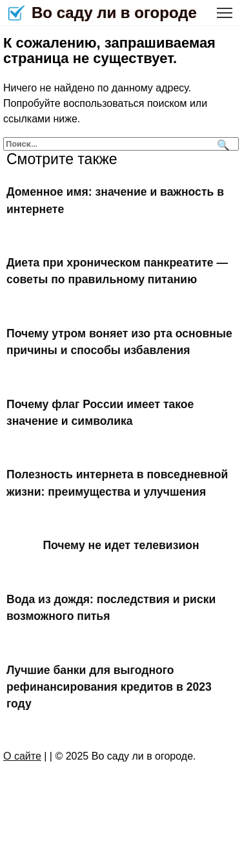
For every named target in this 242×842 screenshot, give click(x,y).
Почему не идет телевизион (121, 545)
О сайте (22, 756)
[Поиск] (221, 144)
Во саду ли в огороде (114, 12)
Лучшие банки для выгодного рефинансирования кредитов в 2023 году (109, 686)
